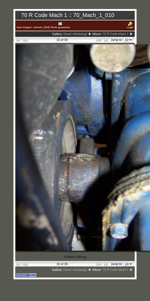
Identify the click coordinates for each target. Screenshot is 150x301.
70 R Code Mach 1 (118, 34)
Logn (130, 25)
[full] (46, 27)
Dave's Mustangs (77, 34)
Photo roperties (60, 25)
